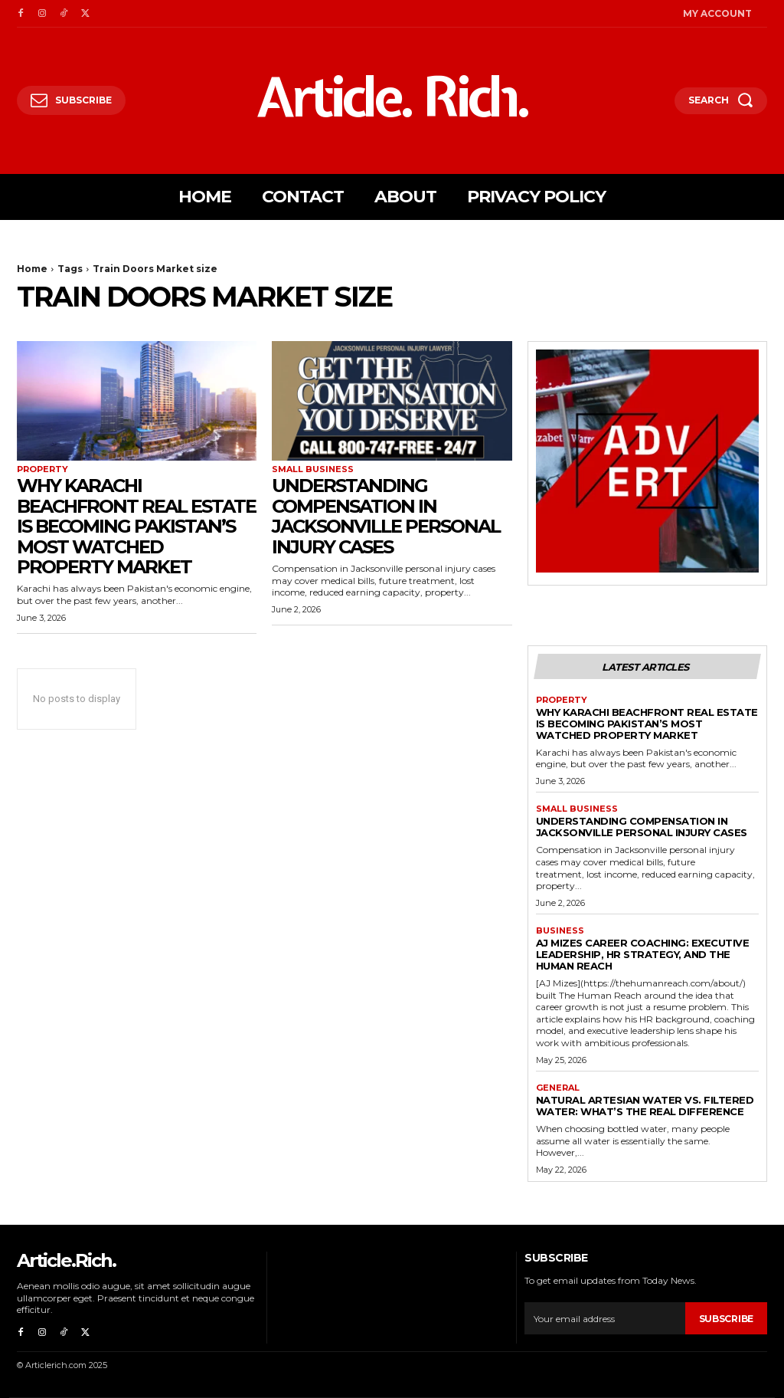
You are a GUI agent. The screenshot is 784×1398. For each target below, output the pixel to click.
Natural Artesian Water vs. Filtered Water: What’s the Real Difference (645, 1105)
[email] (604, 1318)
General (558, 1088)
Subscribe (726, 1318)
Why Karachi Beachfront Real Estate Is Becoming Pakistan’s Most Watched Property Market (136, 526)
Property (42, 469)
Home (32, 268)
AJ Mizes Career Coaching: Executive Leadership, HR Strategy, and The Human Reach (643, 954)
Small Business (313, 469)
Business (560, 931)
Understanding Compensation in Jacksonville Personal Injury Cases (386, 515)
